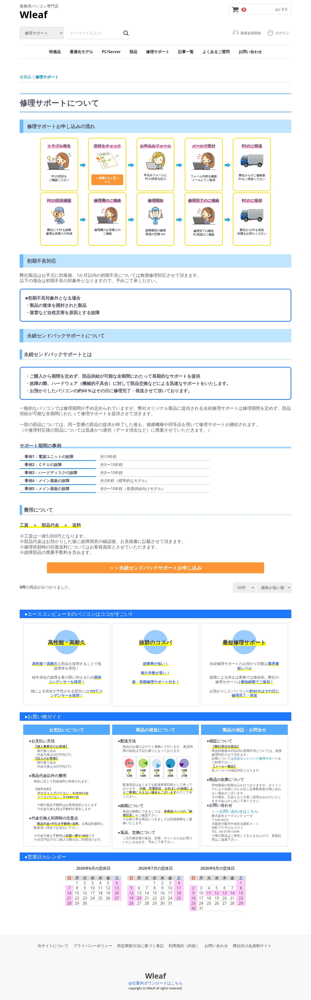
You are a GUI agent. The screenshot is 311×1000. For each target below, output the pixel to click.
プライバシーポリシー (92, 945)
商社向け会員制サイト (252, 945)
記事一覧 (186, 51)
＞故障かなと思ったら (107, 180)
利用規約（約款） (184, 945)
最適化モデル (81, 51)
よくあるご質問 (216, 51)
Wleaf (33, 14)
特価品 (55, 51)
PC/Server (111, 51)
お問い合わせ (250, 51)
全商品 (25, 76)
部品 (133, 51)
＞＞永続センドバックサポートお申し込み (155, 568)
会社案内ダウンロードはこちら (155, 983)
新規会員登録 (246, 33)
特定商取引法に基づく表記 (140, 945)
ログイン (278, 33)
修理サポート (157, 51)
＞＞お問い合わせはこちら (235, 811)
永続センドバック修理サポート (256, 758)
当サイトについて (53, 945)
